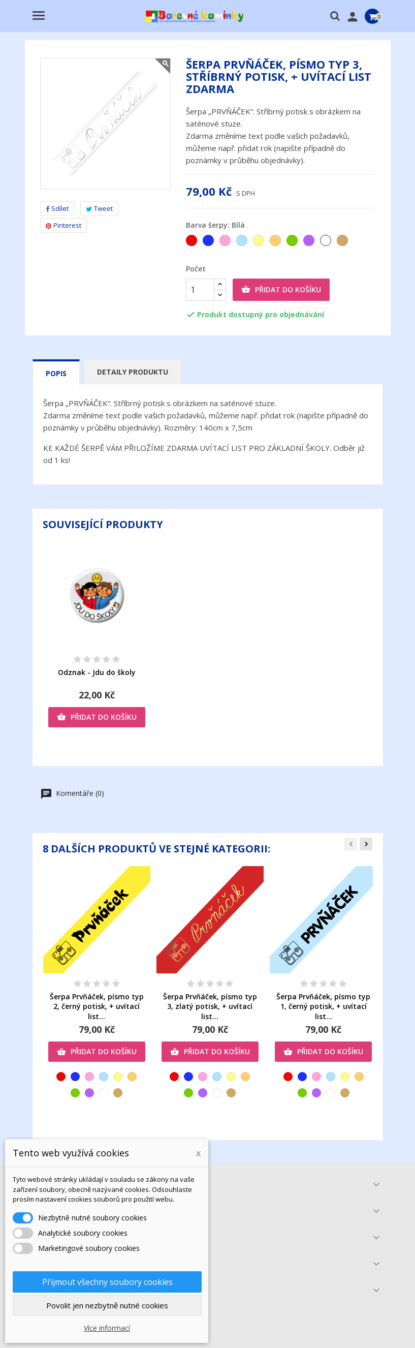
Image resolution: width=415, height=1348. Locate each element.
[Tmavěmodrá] (209, 243)
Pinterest (63, 225)
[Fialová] (309, 243)
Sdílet (57, 208)
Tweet (99, 208)
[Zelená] (292, 243)
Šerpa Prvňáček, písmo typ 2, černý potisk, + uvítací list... (97, 1007)
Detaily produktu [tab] (132, 372)
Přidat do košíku (281, 290)
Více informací (107, 1328)
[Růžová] (225, 243)
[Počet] (200, 290)
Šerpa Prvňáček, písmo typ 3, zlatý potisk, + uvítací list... (210, 1007)
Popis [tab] (56, 373)
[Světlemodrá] (242, 243)
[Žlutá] (259, 243)
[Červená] (192, 243)
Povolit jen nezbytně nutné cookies (107, 1305)
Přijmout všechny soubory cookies (107, 1282)
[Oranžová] (276, 243)
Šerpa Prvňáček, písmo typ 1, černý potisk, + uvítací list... (323, 1007)
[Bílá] (326, 243)
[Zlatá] (343, 243)
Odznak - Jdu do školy (97, 672)
